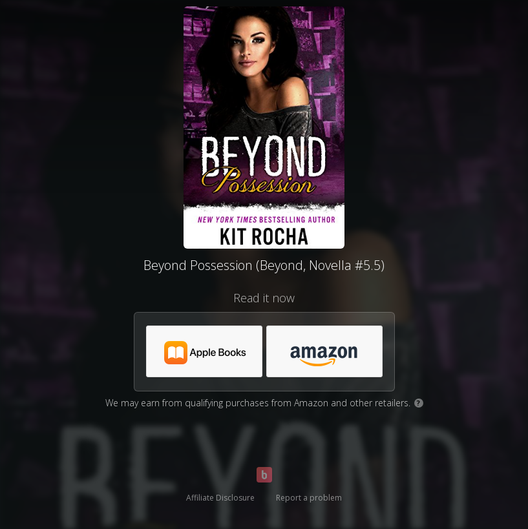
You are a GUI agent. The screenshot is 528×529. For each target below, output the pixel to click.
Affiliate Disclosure (220, 497)
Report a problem (309, 497)
